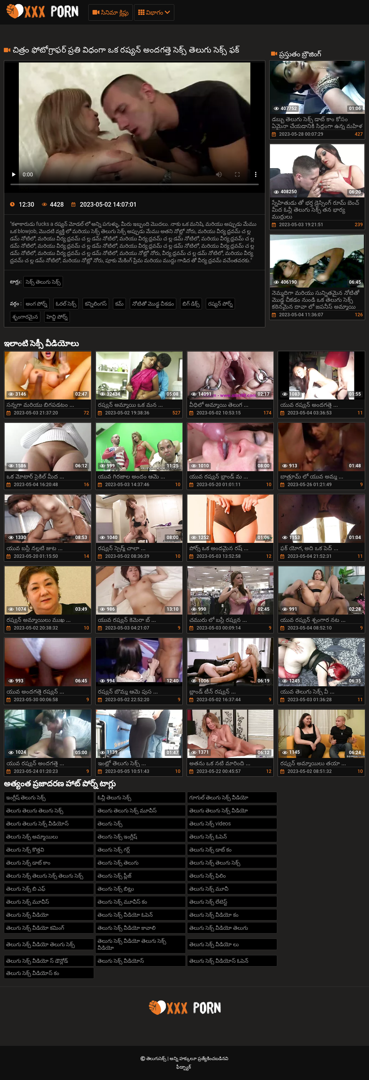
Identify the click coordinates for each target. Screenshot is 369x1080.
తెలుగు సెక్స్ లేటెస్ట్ (208, 902)
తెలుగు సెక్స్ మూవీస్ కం (122, 902)
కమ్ (119, 304)
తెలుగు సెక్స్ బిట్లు (116, 889)
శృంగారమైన (25, 317)
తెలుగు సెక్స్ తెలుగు (118, 863)
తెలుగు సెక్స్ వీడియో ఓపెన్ (125, 915)
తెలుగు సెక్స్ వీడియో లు (214, 944)
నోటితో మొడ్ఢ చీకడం (153, 304)
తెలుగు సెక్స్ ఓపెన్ (208, 836)
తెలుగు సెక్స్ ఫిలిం (207, 876)
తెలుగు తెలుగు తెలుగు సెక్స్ (34, 810)
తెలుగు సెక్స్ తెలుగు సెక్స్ (214, 863)
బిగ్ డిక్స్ (191, 304)
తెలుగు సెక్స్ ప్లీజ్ (114, 876)
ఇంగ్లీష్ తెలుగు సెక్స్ (26, 797)
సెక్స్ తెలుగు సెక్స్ (43, 282)
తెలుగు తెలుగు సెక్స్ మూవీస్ (127, 810)
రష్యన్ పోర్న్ (220, 304)
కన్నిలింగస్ (96, 304)
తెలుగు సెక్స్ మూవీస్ (27, 902)
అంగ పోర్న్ (36, 304)
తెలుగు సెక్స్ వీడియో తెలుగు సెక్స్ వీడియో (132, 944)
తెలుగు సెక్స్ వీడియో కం (213, 915)
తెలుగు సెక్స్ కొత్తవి (25, 850)
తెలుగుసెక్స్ (156, 1058)
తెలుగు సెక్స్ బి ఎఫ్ (25, 889)
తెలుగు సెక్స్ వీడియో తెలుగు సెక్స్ (40, 944)
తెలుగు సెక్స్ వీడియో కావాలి (127, 928)
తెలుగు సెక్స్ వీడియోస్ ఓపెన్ (218, 961)
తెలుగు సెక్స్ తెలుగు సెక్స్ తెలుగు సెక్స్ (44, 876)
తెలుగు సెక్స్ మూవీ (208, 889)
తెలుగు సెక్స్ (110, 823)
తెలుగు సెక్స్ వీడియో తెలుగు (218, 928)
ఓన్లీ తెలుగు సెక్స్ (114, 797)
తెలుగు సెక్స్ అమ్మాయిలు (32, 836)
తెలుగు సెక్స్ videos (210, 823)
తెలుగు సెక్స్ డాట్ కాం (28, 863)
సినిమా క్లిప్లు (111, 12)
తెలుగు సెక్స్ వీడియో (27, 915)
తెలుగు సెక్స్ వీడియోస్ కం (32, 973)
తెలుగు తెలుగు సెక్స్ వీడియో (218, 810)
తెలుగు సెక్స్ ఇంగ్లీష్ (117, 836)
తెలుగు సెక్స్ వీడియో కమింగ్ (35, 928)
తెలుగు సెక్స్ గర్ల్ (114, 850)
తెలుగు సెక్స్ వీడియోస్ (121, 961)
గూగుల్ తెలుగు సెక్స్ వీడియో (218, 797)
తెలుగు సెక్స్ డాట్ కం (210, 850)
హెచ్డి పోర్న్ (57, 317)
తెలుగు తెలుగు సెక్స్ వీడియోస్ (37, 823)
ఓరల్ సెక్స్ (66, 304)
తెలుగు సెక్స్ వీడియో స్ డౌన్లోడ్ (37, 961)
